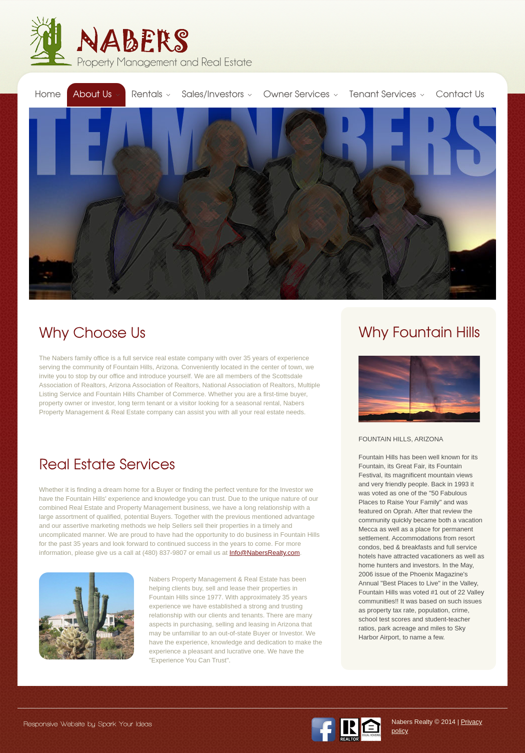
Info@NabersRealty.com (265, 552)
